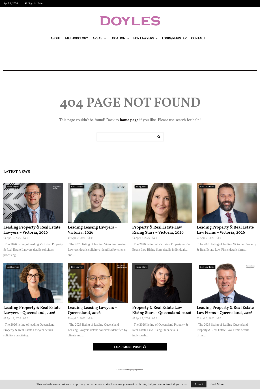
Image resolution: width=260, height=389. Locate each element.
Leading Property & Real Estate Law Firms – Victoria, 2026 (225, 230)
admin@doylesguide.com (134, 370)
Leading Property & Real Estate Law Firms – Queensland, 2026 (225, 310)
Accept (198, 384)
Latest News (16, 172)
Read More (217, 384)
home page (129, 120)
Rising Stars (141, 186)
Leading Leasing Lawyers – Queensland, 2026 (92, 310)
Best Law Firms (207, 186)
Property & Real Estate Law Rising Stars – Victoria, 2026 (158, 230)
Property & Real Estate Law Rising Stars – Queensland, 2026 (161, 310)
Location (117, 38)
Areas (97, 38)
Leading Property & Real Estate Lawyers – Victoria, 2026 (31, 230)
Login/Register (174, 38)
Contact (198, 38)
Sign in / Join (34, 3)
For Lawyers (143, 38)
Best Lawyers (13, 186)
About (56, 38)
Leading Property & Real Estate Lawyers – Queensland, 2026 (31, 310)
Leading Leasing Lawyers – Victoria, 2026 (92, 230)
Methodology (76, 38)
